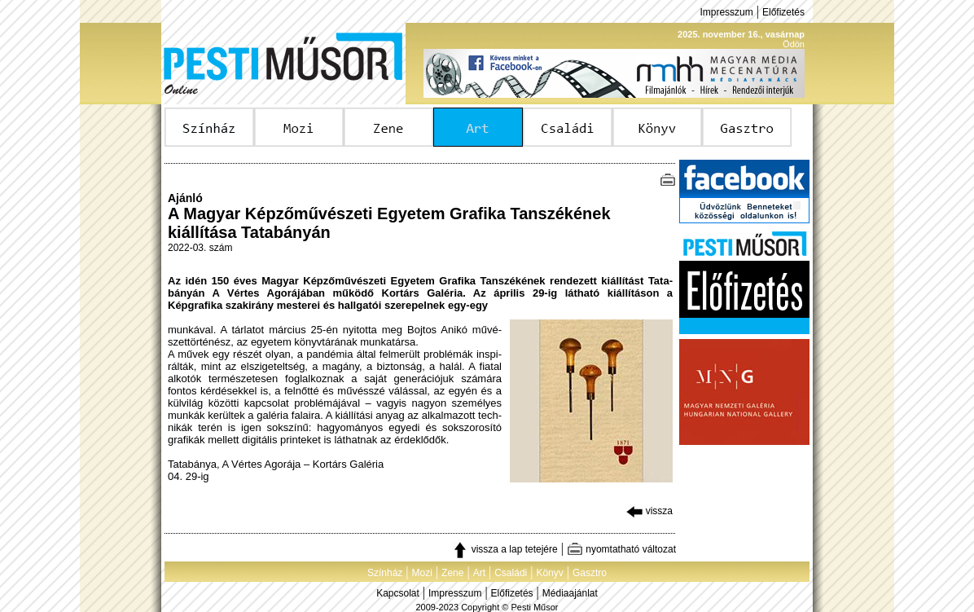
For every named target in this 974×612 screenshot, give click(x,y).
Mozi (422, 573)
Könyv (549, 573)
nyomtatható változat (621, 549)
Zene (452, 573)
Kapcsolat (397, 593)
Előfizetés (783, 12)
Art (479, 573)
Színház (384, 573)
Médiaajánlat (570, 593)
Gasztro (590, 573)
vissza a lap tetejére (504, 549)
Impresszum (726, 12)
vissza (649, 511)
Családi (510, 573)
